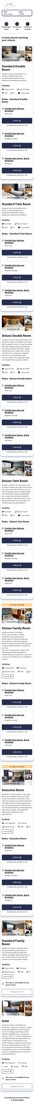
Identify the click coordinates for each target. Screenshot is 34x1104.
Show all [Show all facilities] (7, 676)
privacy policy (18, 1100)
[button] (17, 117)
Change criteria (17, 992)
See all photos (13, 60)
